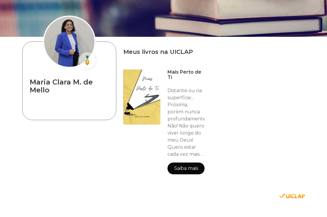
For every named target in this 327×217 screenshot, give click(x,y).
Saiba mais (186, 168)
